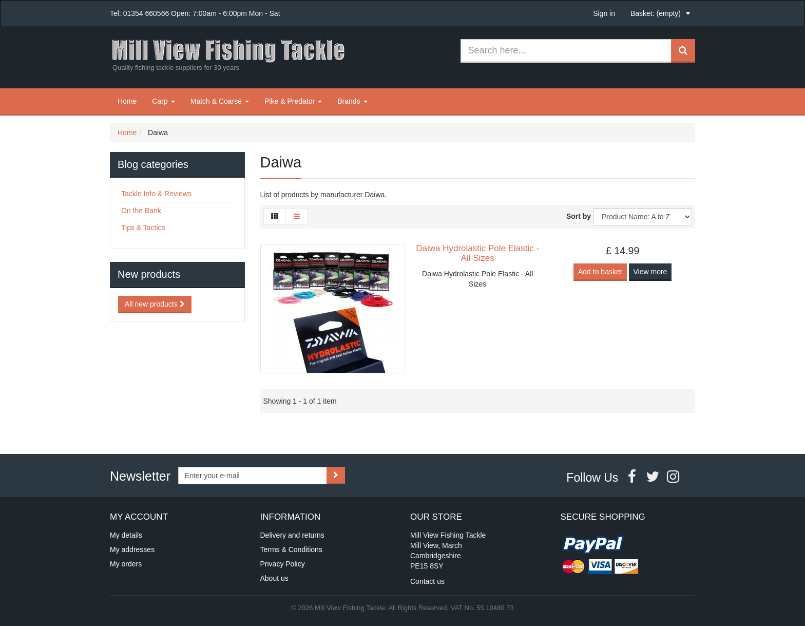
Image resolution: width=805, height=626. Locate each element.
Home (127, 101)
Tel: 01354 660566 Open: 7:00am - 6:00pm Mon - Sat (195, 13)
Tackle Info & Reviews (156, 193)
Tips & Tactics (143, 227)
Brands (352, 101)
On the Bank (141, 210)
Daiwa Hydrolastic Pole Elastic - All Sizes (477, 253)
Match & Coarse (219, 101)
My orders (126, 564)
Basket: (655, 13)
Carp (163, 101)
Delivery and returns (292, 535)
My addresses (132, 549)
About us (274, 578)
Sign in (604, 13)
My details (126, 535)
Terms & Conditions (291, 549)
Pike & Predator (293, 101)
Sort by (578, 216)
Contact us (427, 581)
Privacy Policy (282, 564)
